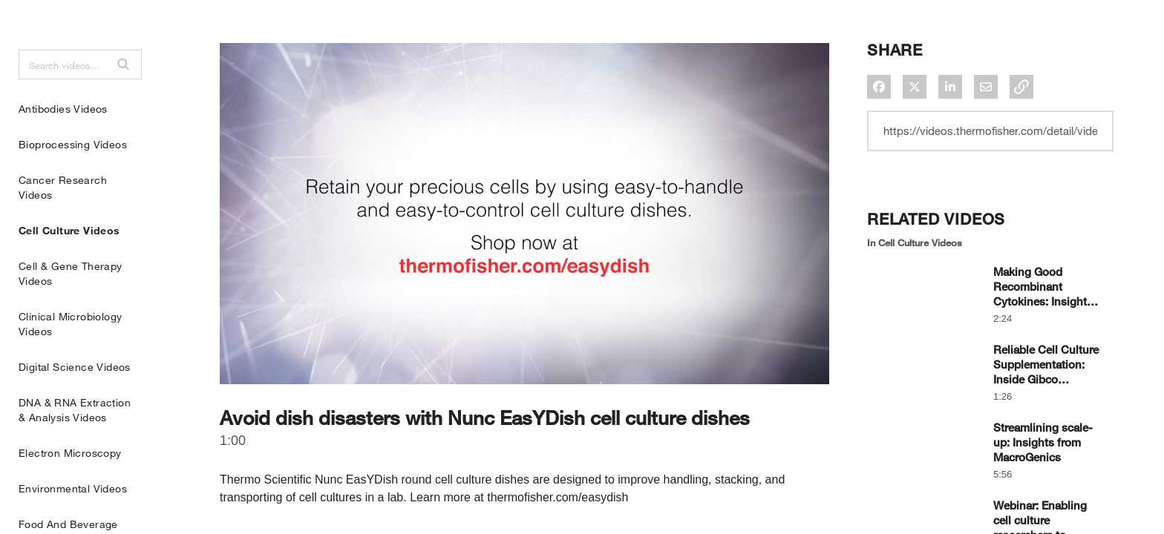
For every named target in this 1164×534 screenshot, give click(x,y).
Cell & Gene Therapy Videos (70, 310)
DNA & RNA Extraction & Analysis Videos (75, 447)
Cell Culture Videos (69, 267)
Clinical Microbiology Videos (70, 361)
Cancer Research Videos (63, 224)
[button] (123, 101)
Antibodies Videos (63, 145)
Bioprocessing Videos (73, 181)
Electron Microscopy (70, 490)
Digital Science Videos (75, 404)
